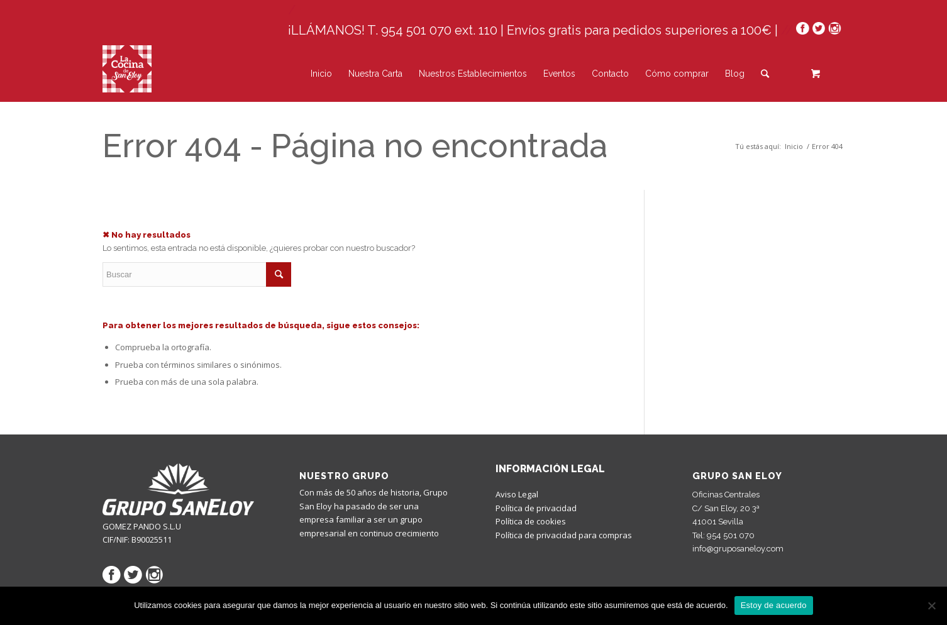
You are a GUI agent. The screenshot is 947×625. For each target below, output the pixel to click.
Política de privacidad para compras (564, 535)
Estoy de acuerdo (774, 605)
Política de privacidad (536, 508)
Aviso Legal (517, 494)
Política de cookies (531, 521)
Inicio (794, 146)
